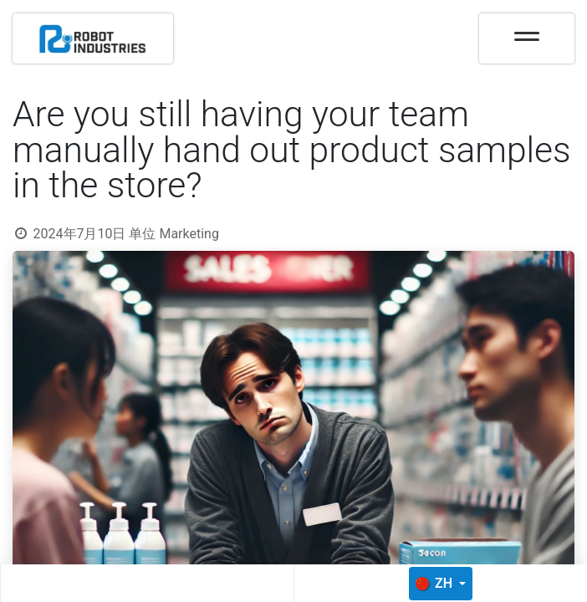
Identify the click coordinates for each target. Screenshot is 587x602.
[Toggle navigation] (527, 30)
